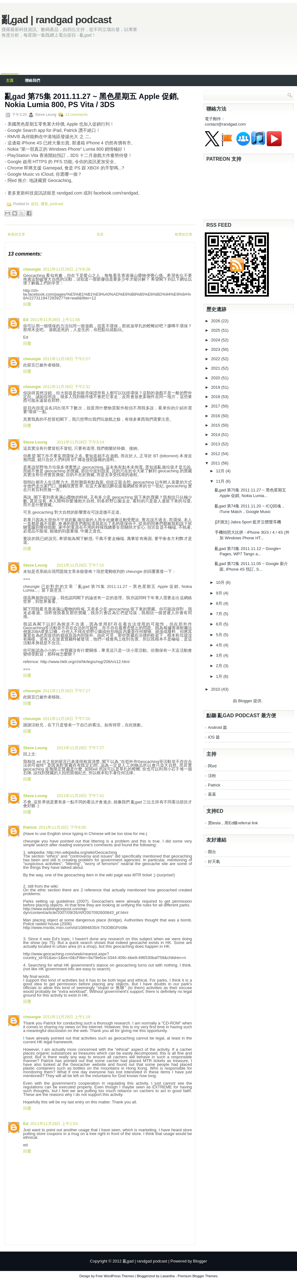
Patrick (30, 827)
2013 (216, 444)
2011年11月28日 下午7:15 (80, 565)
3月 (220, 655)
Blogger (245, 700)
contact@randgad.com (225, 124)
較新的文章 (16, 234)
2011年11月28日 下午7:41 (80, 795)
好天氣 (214, 861)
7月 (220, 613)
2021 (216, 368)
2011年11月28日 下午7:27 (80, 747)
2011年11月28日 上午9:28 (66, 269)
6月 (220, 624)
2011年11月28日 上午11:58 (55, 319)
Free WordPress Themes (115, 1276)
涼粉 (212, 775)
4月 (220, 645)
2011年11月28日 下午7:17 (66, 690)
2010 (216, 689)
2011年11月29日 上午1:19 (66, 1016)
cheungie (32, 269)
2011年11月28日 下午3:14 (80, 442)
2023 (216, 349)
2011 (216, 463)
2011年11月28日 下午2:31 (66, 386)
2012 (216, 453)
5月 (220, 634)
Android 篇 (217, 727)
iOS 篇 (214, 737)
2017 (216, 406)
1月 (220, 676)
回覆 (27, 304)
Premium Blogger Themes (198, 1276)
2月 (220, 665)
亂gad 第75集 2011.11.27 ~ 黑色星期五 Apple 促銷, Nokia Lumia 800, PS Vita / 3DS (92, 100)
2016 (216, 415)
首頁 (100, 234)
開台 (212, 851)
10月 (221, 582)
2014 (216, 434)
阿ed (212, 766)
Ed (25, 319)
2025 (216, 330)
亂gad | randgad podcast (56, 19)
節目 (34, 204)
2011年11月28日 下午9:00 (62, 827)
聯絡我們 (32, 80)
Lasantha (167, 1276)
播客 (44, 204)
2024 (216, 340)
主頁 (9, 80)
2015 (216, 425)
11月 (221, 481)
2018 (216, 396)
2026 (216, 321)
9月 (220, 593)
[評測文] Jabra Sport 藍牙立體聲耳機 (248, 522)
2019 (216, 387)
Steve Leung (35, 442)
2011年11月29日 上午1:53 (54, 1123)
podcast (56, 204)
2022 (216, 358)
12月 (221, 471)
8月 (220, 603)
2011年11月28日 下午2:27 (66, 358)
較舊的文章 (183, 234)
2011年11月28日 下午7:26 (66, 718)
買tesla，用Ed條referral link (233, 823)
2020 (216, 378)
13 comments (76, 114)
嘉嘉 (212, 794)
